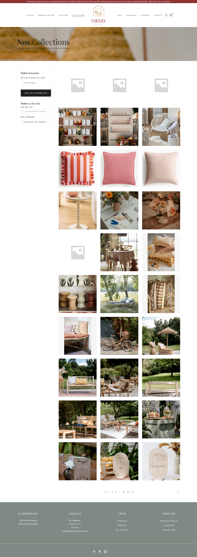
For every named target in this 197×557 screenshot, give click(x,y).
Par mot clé (27, 105)
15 (128, 490)
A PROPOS (122, 519)
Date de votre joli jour (33, 76)
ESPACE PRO (169, 528)
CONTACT (122, 524)
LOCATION (169, 524)
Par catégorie (28, 115)
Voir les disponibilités (36, 91)
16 (133, 490)
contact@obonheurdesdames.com (75, 529)
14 (124, 490)
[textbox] (36, 120)
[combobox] (36, 120)
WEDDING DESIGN (169, 519)
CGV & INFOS (122, 528)
